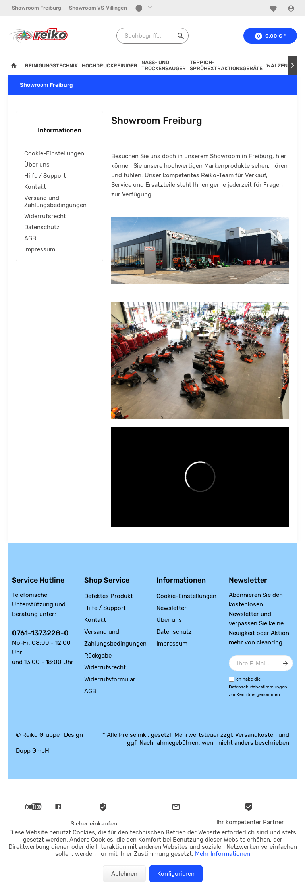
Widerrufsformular (109, 679)
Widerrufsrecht (45, 216)
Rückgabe (98, 655)
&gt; (200, 477)
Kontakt (35, 186)
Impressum (39, 249)
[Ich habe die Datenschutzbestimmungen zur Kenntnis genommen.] (231, 679)
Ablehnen (124, 873)
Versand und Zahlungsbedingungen (55, 201)
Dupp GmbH (32, 750)
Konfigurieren (176, 873)
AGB (30, 238)
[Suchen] (180, 35)
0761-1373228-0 (40, 633)
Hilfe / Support (45, 175)
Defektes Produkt (108, 596)
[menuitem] (36, 8)
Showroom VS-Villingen (98, 8)
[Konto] (292, 8)
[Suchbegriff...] (152, 36)
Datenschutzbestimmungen (258, 687)
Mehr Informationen (222, 853)
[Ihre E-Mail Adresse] (261, 663)
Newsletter (171, 608)
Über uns (37, 164)
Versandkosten (256, 734)
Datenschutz (42, 227)
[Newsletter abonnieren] (285, 663)
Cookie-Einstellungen (54, 153)
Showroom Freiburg (36, 8)
